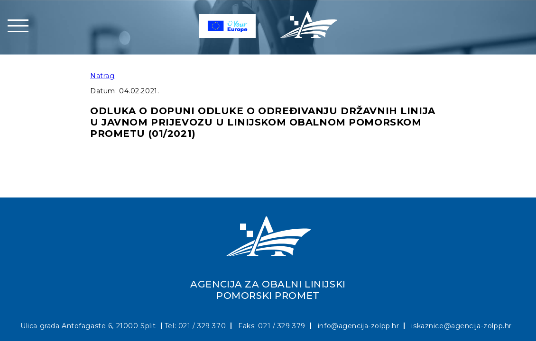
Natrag (102, 76)
